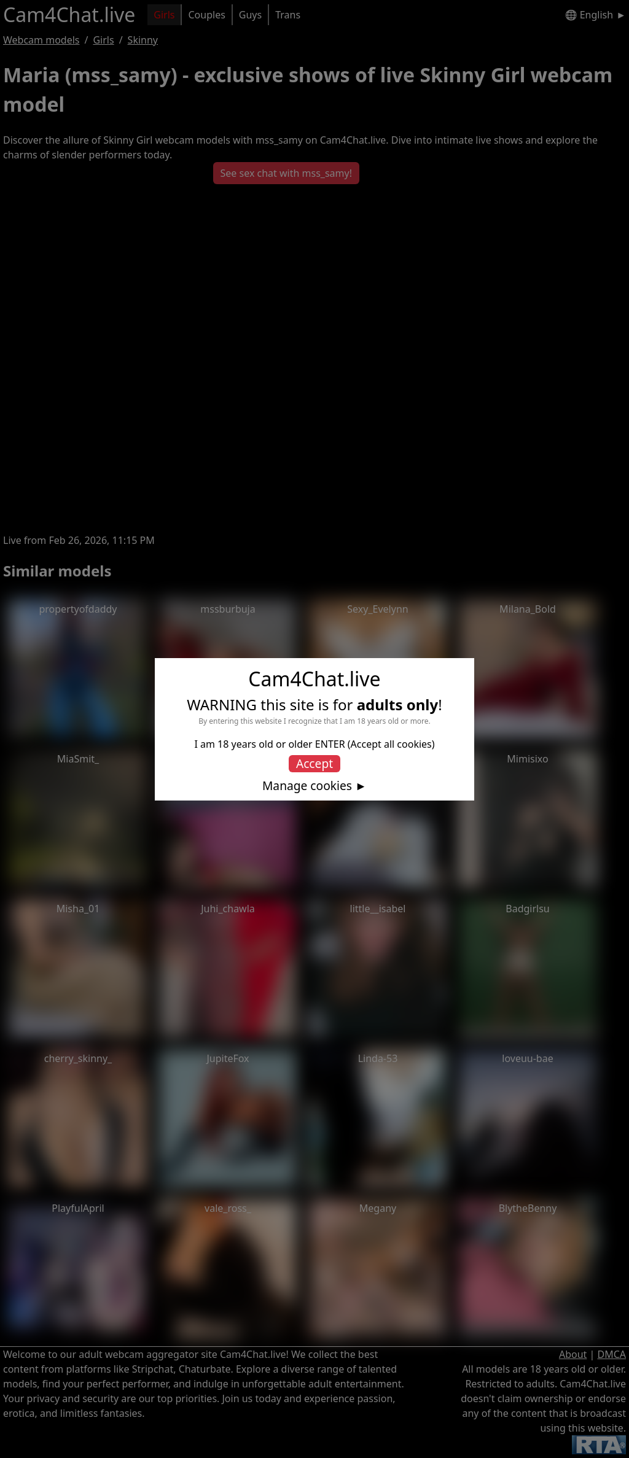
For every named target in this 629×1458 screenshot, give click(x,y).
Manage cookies (307, 785)
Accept (314, 763)
